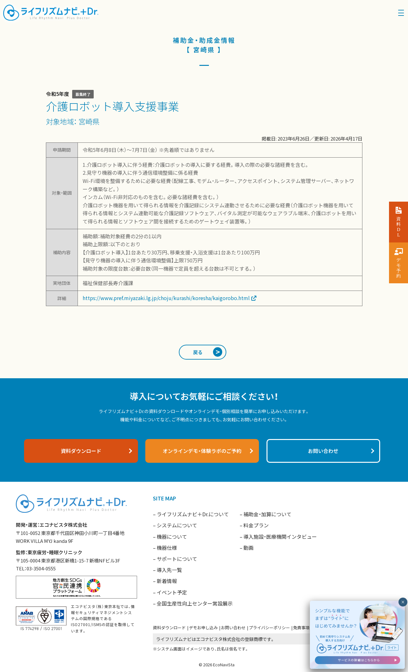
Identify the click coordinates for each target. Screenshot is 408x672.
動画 (248, 547)
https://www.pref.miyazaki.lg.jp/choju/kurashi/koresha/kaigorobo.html (166, 298)
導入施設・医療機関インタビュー (280, 536)
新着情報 (167, 581)
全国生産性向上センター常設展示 (195, 603)
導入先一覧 (169, 570)
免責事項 (301, 628)
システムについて (177, 525)
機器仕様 (167, 547)
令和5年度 (57, 93)
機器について (172, 536)
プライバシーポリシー (269, 628)
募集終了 (83, 94)
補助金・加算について (267, 514)
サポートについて (177, 558)
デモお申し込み (203, 628)
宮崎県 (88, 121)
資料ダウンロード (169, 628)
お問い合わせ (233, 628)
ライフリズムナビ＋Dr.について (193, 514)
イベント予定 (172, 592)
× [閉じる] (403, 602)
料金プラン (256, 525)
